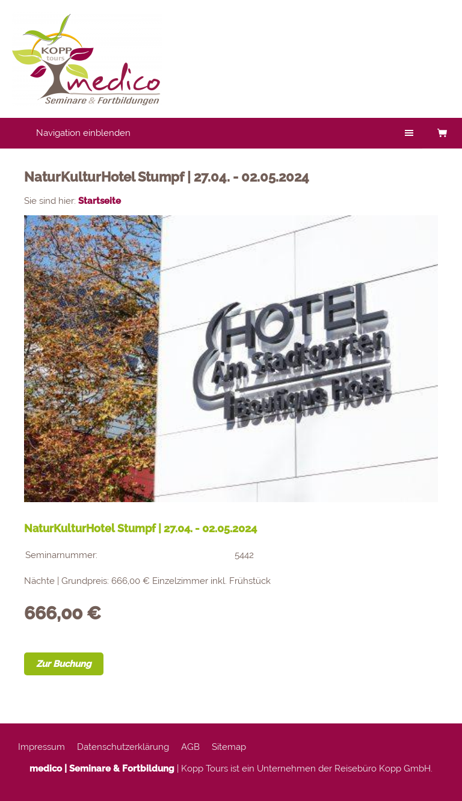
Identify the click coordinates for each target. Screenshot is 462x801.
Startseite (99, 200)
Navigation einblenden (83, 132)
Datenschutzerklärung (123, 746)
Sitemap (229, 746)
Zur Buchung (63, 663)
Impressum (41, 746)
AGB (190, 746)
